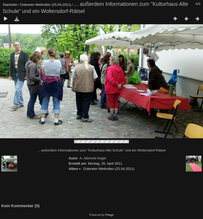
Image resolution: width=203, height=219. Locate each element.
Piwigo (109, 214)
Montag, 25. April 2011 (105, 163)
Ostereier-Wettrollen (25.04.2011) (45, 5)
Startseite (10, 5)
